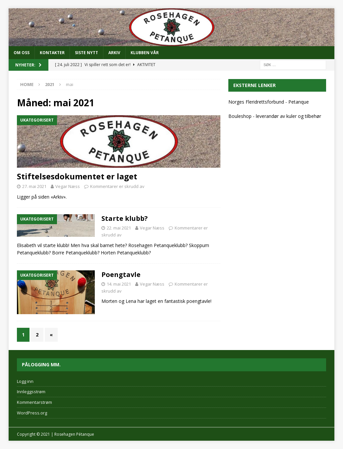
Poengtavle (121, 274)
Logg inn (25, 381)
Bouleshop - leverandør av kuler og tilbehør (274, 116)
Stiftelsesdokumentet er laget (77, 176)
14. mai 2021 (119, 284)
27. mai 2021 (34, 186)
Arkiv (114, 52)
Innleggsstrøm (31, 392)
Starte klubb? (124, 218)
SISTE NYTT (86, 52)
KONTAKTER (52, 52)
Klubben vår (145, 52)
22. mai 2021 (119, 228)
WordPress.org (32, 413)
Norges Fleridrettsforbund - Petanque (268, 102)
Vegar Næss (67, 186)
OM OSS (21, 52)
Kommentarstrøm (34, 402)
